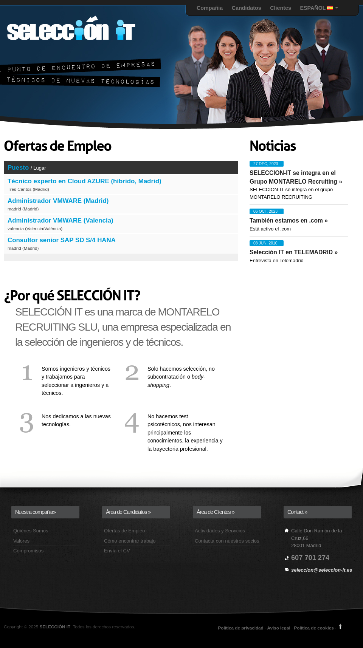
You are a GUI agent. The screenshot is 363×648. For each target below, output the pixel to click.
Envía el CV (117, 551)
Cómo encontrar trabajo (130, 541)
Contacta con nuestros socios (227, 541)
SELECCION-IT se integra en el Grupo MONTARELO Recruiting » (296, 177)
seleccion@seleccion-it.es (321, 570)
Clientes (280, 8)
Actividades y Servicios (220, 531)
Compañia (210, 8)
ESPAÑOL (316, 8)
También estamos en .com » (289, 220)
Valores (21, 541)
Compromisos (28, 551)
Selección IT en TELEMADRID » (294, 252)
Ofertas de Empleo (124, 531)
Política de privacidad (241, 627)
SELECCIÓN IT (54, 626)
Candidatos (246, 8)
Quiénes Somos (30, 531)
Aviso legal (278, 627)
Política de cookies (314, 627)
